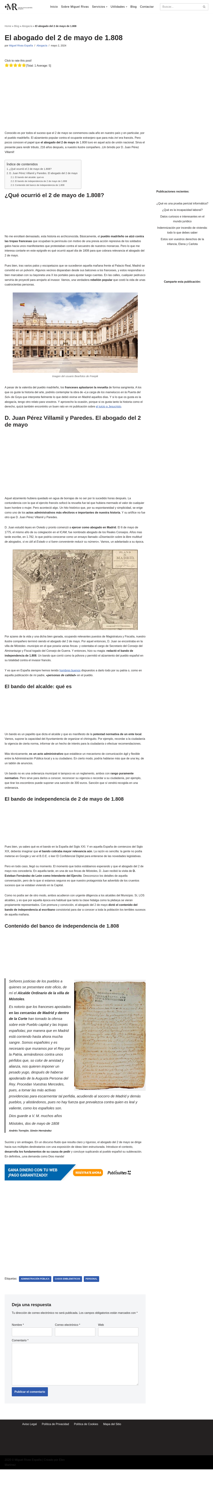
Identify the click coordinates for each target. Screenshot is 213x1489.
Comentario (20, 1359)
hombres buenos (70, 674)
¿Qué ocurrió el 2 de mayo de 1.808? (30, 169)
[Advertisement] (76, 93)
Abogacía (27, 26)
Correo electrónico (67, 1343)
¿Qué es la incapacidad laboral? (182, 215)
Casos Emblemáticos (68, 1293)
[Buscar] (180, 6)
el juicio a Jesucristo (109, 409)
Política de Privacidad (55, 1443)
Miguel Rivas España (21, 45)
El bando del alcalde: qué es (29, 178)
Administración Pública (35, 1293)
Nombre (18, 1343)
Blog (133, 6)
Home (8, 26)
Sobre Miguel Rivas (74, 6)
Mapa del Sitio (112, 1443)
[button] (106, 6)
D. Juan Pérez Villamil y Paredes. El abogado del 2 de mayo (43, 174)
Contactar (147, 6)
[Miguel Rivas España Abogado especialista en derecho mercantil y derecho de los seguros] (19, 6)
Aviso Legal (29, 1443)
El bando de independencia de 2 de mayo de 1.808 (41, 182)
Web (101, 1343)
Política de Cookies (86, 1443)
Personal (92, 1293)
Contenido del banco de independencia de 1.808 (40, 186)
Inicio (53, 6)
